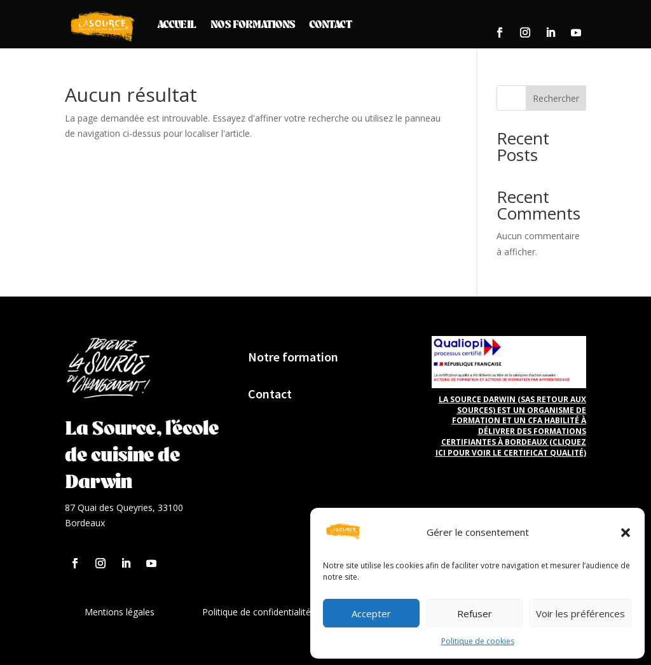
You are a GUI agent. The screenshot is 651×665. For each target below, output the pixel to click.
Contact (330, 24)
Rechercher (556, 98)
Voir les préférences (580, 613)
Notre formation (293, 357)
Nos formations (252, 24)
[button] (625, 532)
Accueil (176, 24)
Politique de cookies (477, 641)
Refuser (474, 613)
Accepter (371, 613)
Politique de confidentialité (256, 612)
